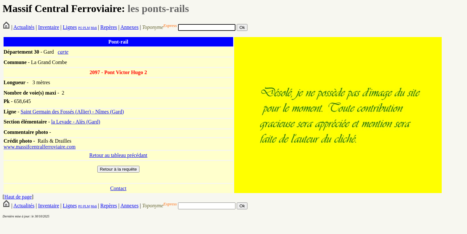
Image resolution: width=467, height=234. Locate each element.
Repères (108, 27)
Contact (118, 188)
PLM (86, 28)
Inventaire (48, 27)
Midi (93, 28)
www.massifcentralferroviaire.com (40, 147)
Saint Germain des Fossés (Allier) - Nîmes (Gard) (72, 111)
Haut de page (17, 197)
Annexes (129, 27)
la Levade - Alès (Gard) (75, 121)
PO (80, 28)
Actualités (23, 27)
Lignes (70, 27)
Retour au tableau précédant (118, 155)
